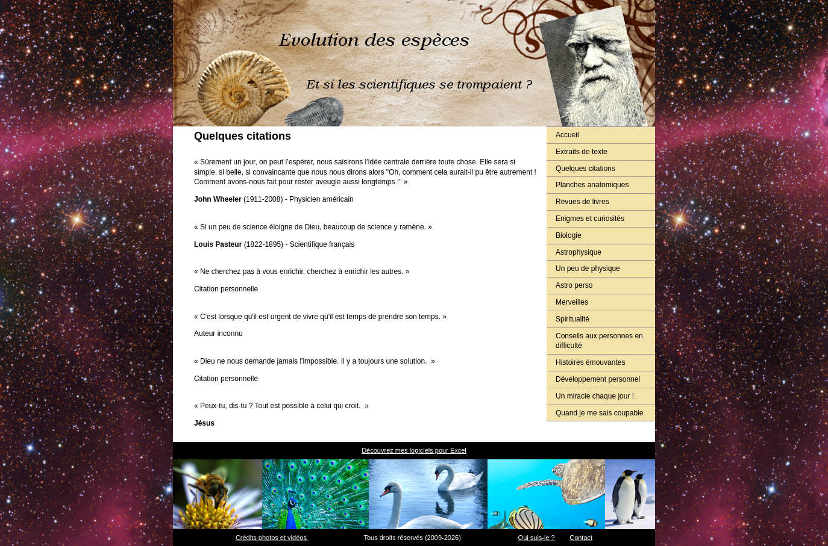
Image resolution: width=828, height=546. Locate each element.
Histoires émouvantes (590, 362)
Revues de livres (582, 201)
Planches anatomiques (592, 185)
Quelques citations (585, 168)
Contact (580, 537)
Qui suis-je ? (536, 537)
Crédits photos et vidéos (272, 537)
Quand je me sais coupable (599, 413)
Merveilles (572, 302)
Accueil (567, 135)
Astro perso (574, 285)
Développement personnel (598, 379)
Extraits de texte (581, 151)
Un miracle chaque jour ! (595, 396)
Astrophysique (578, 252)
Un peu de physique (588, 268)
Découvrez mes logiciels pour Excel (414, 450)
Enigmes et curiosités (590, 218)
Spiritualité (572, 319)
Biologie (569, 235)
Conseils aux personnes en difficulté (599, 341)
